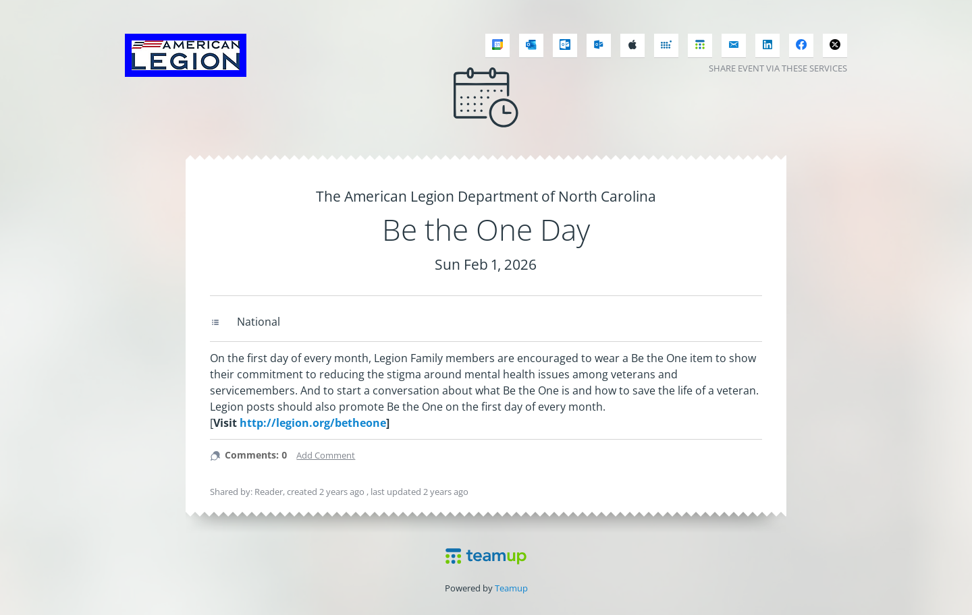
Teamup (511, 588)
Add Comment (325, 455)
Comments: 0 (256, 454)
